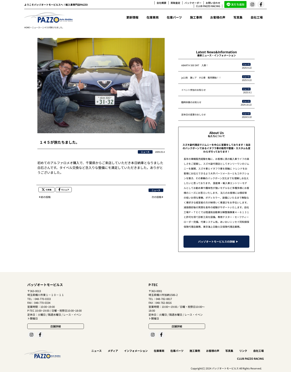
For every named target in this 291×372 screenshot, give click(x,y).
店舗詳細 (55, 326)
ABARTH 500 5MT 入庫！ (194, 65)
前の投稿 (46, 197)
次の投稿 (156, 197)
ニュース (36, 27)
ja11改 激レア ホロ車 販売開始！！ (201, 77)
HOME (27, 27)
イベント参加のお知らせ (193, 89)
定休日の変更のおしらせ (193, 114)
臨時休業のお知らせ (191, 102)
